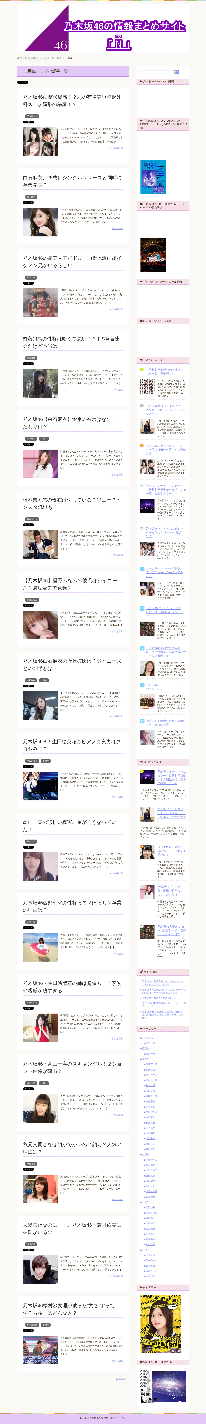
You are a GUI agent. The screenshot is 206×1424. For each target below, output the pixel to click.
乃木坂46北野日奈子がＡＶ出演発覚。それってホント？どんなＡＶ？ (166, 409)
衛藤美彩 (150, 1133)
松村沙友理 (32, 1325)
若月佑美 (31, 1244)
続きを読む (117, 148)
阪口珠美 (150, 1244)
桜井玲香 (150, 1085)
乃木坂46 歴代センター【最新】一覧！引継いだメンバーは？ (164, 612)
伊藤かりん (151, 1159)
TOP (40, 58)
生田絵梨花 (32, 761)
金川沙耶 (150, 1276)
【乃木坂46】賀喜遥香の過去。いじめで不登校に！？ (171, 850)
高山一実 (31, 841)
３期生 (145, 1202)
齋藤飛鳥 (31, 358)
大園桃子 (150, 1223)
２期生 (145, 1154)
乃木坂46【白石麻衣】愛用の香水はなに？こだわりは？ (170, 890)
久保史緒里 (151, 1212)
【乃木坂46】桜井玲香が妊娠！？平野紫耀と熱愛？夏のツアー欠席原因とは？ (166, 651)
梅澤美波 (150, 1239)
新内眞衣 (150, 1186)
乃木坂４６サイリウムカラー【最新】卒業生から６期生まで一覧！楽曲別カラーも (166, 489)
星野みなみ (32, 600)
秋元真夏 (31, 1164)
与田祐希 (150, 1207)
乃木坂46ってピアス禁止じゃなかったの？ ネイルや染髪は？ (164, 532)
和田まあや (151, 1069)
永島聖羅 (150, 1101)
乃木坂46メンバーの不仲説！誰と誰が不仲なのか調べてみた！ (164, 572)
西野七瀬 (31, 277)
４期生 (145, 1250)
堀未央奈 (150, 1175)
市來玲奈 (150, 1053)
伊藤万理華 (151, 1064)
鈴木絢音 (150, 1197)
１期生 (44, 438)
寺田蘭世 (150, 1181)
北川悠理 (150, 1255)
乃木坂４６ (32, 116)
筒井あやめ (151, 1260)
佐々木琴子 (151, 1165)
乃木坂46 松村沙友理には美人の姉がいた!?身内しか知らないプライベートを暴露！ (162, 1014)
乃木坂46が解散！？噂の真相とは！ (160, 998)
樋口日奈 (150, 1091)
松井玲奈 (150, 1043)
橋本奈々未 (32, 519)
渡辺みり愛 (151, 1191)
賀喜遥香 (150, 1265)
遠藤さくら (151, 1271)
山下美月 (150, 1228)
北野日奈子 (151, 1170)
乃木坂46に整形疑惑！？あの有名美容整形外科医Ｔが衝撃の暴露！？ (166, 449)
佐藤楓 (149, 1218)
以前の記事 (121, 1378)
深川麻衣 (150, 1106)
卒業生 (145, 1048)
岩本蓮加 (150, 1234)
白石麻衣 (31, 197)
